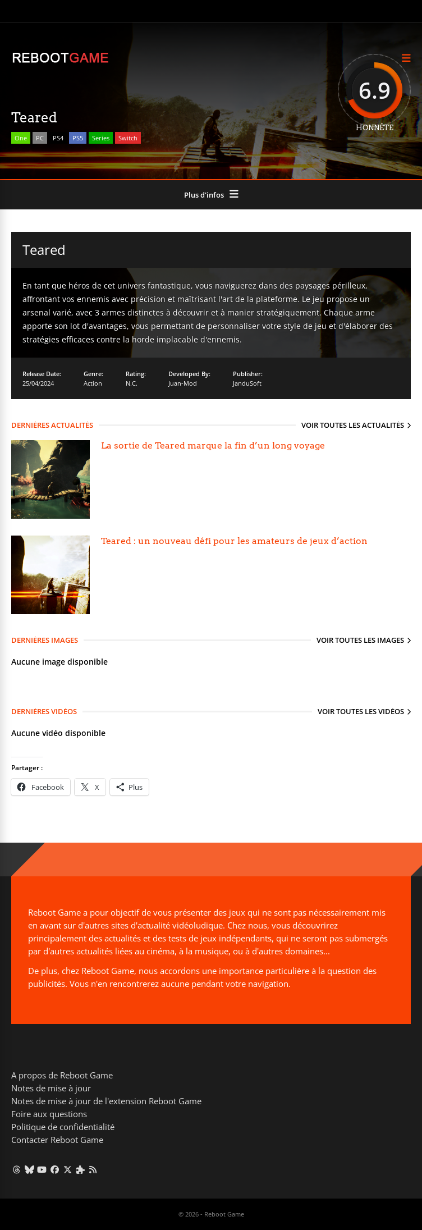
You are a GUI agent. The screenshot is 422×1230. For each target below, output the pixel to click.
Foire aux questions (49, 1113)
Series (100, 138)
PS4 (58, 138)
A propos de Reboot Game (62, 1075)
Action (93, 383)
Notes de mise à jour (51, 1088)
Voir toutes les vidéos (361, 711)
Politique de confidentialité (62, 1126)
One (21, 138)
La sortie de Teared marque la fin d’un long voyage (213, 445)
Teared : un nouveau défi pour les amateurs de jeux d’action (234, 541)
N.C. (131, 383)
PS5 (77, 138)
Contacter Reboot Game (57, 1139)
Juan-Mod (182, 383)
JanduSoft (247, 383)
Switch (127, 138)
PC (40, 138)
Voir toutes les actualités (352, 425)
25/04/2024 (38, 383)
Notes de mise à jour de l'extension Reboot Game (106, 1100)
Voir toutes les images (360, 640)
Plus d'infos (204, 195)
